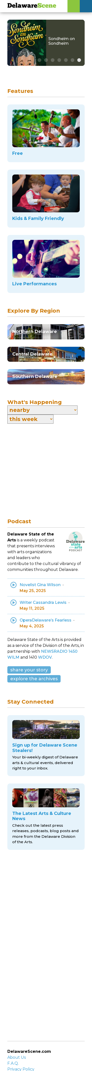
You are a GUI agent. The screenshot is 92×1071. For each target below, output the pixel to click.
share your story (29, 670)
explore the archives (34, 678)
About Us (16, 1057)
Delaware (31, 6)
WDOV (45, 657)
